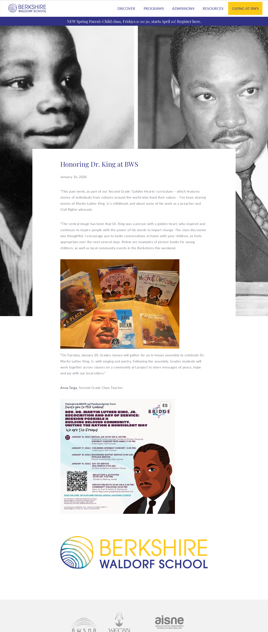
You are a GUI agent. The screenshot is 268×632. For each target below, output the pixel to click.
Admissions (183, 9)
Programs (154, 9)
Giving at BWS (245, 9)
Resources (213, 9)
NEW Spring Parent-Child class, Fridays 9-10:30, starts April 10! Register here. (134, 21)
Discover (126, 9)
